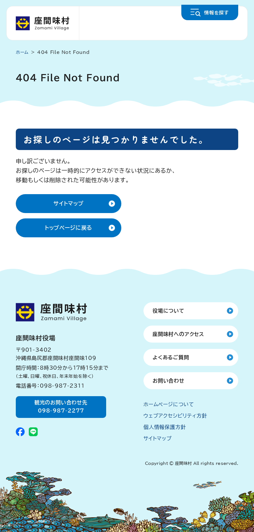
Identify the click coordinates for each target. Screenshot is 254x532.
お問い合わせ (168, 380)
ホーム (22, 52)
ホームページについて (168, 404)
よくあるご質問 (171, 357)
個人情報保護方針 (164, 427)
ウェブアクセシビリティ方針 (175, 415)
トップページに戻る (69, 227)
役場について (168, 310)
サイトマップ (68, 203)
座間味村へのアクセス (178, 334)
